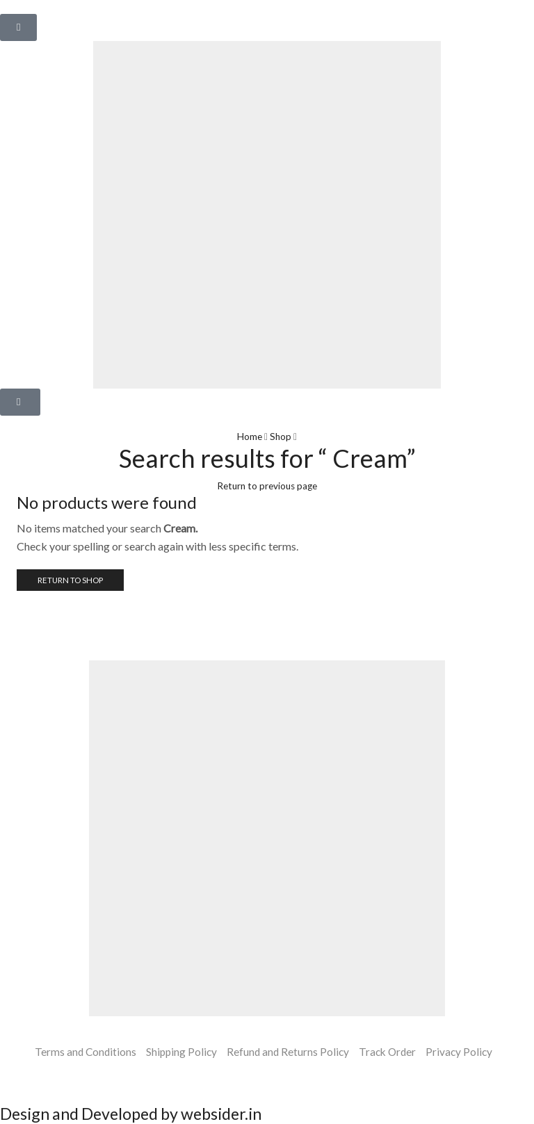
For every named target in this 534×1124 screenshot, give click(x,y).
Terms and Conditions (81, 1052)
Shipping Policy (179, 1052)
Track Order (389, 1052)
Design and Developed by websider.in (139, 1114)
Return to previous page (267, 485)
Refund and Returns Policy (287, 1052)
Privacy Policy (463, 1052)
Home (249, 436)
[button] (18, 27)
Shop (281, 436)
